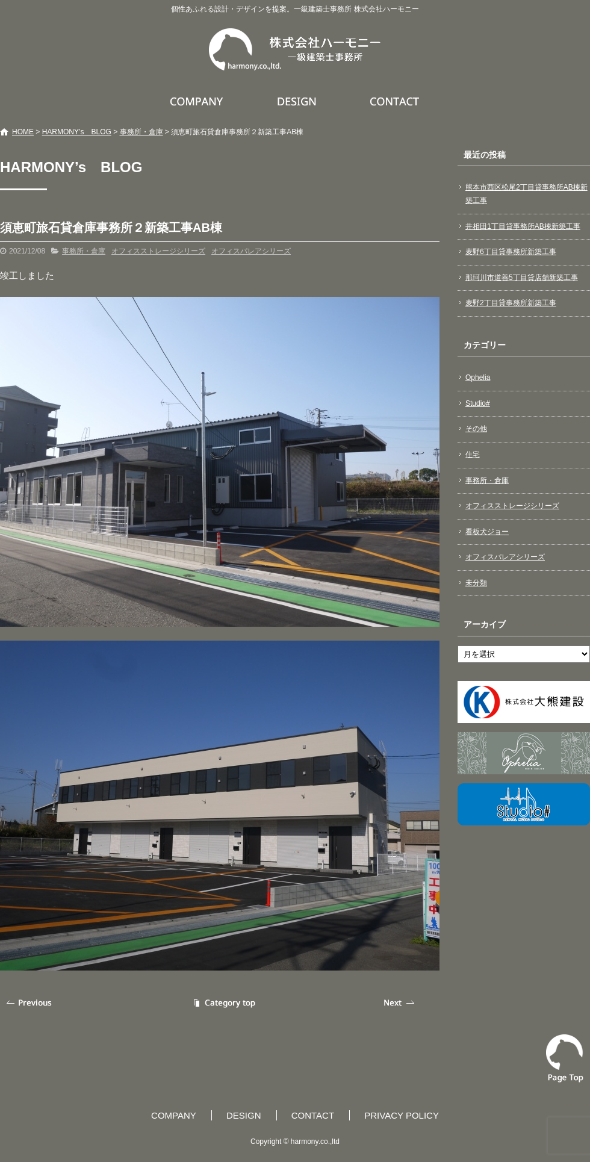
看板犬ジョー (487, 531)
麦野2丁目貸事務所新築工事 (510, 303)
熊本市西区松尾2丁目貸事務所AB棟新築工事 (526, 194)
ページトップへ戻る (564, 1058)
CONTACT (395, 101)
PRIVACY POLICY (401, 1115)
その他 (476, 428)
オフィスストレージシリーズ (158, 251)
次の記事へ (400, 1003)
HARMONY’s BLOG (76, 132)
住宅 (472, 454)
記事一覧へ (223, 1003)
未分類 (476, 583)
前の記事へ (30, 1003)
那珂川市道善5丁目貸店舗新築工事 (521, 277)
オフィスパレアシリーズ (251, 251)
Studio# (477, 403)
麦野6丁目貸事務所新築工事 (510, 251)
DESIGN (298, 101)
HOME (23, 132)
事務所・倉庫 (141, 132)
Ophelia (477, 377)
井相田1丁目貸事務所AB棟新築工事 (522, 226)
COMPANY (198, 101)
